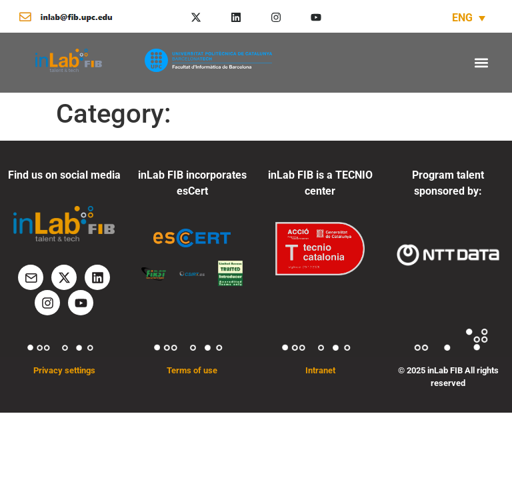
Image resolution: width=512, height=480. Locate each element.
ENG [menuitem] (462, 17)
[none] (468, 18)
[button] (481, 62)
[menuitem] (468, 18)
